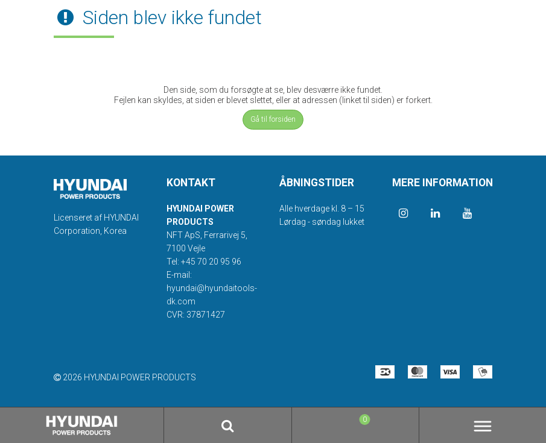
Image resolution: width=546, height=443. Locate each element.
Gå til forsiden (273, 119)
